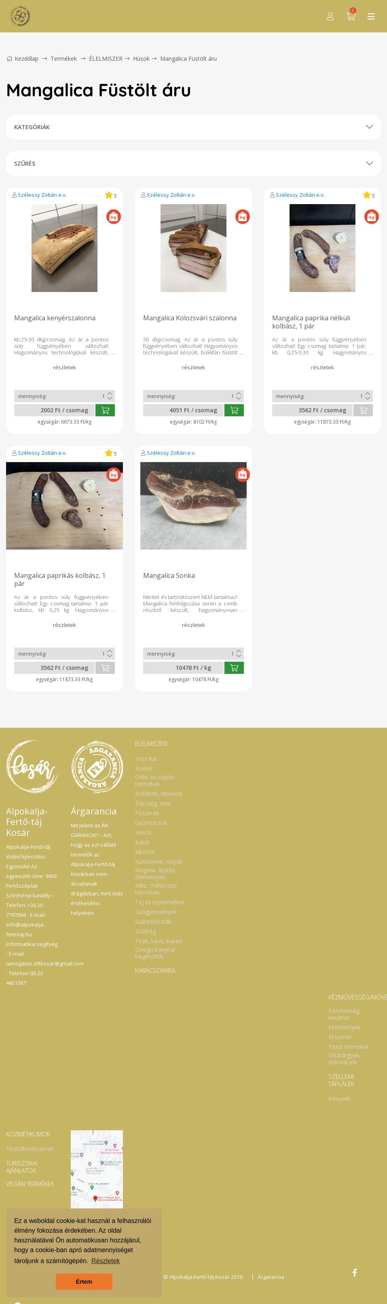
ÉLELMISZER (106, 58)
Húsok (141, 58)
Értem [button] (84, 1281)
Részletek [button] (105, 1260)
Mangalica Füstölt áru (188, 58)
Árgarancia (271, 1277)
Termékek (64, 58)
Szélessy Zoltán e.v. (42, 194)
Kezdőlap (22, 58)
